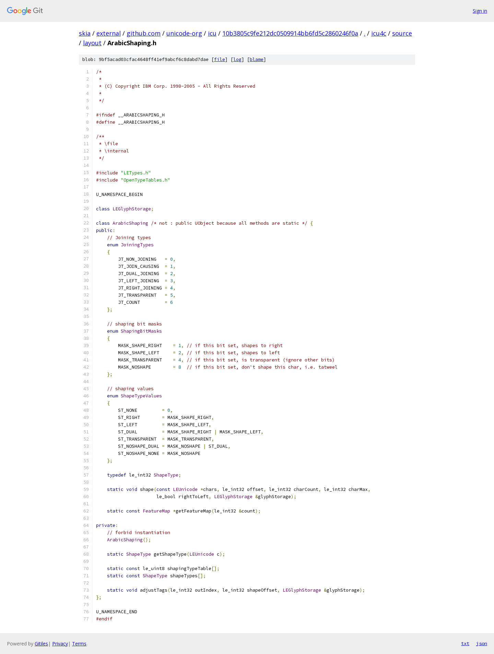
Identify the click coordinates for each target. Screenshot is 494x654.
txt (465, 643)
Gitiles (41, 643)
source (402, 33)
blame (256, 59)
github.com (144, 33)
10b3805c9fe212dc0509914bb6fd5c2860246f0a (290, 33)
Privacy (60, 643)
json (481, 643)
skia (85, 33)
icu (212, 33)
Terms (79, 643)
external (108, 33)
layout (92, 43)
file (219, 59)
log (237, 59)
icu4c (378, 33)
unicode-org (184, 33)
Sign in (480, 11)
